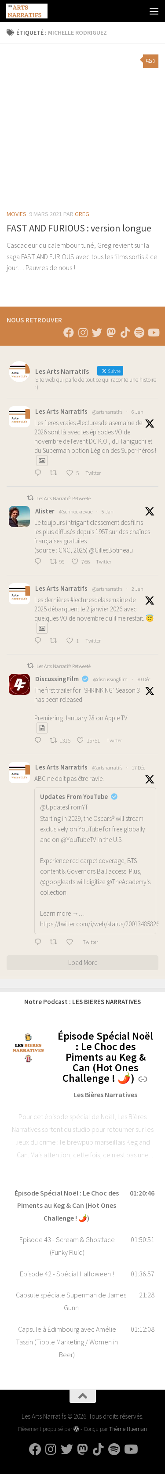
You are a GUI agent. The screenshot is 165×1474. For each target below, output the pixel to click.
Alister (45, 511)
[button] (82, 1205)
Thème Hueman (128, 1429)
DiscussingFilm (57, 679)
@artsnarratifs (107, 411)
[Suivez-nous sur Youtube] (153, 332)
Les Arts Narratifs (61, 411)
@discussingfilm (110, 679)
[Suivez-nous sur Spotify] (139, 332)
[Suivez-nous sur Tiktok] (125, 332)
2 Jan (137, 588)
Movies (16, 214)
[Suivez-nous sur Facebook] (68, 332)
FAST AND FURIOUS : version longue (79, 228)
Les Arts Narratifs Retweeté (64, 498)
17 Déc (138, 767)
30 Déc (143, 679)
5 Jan (108, 511)
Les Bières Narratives (105, 1094)
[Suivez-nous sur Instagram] (82, 332)
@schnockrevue (75, 511)
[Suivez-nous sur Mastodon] (111, 332)
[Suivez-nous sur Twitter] (97, 332)
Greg (82, 214)
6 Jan (137, 411)
